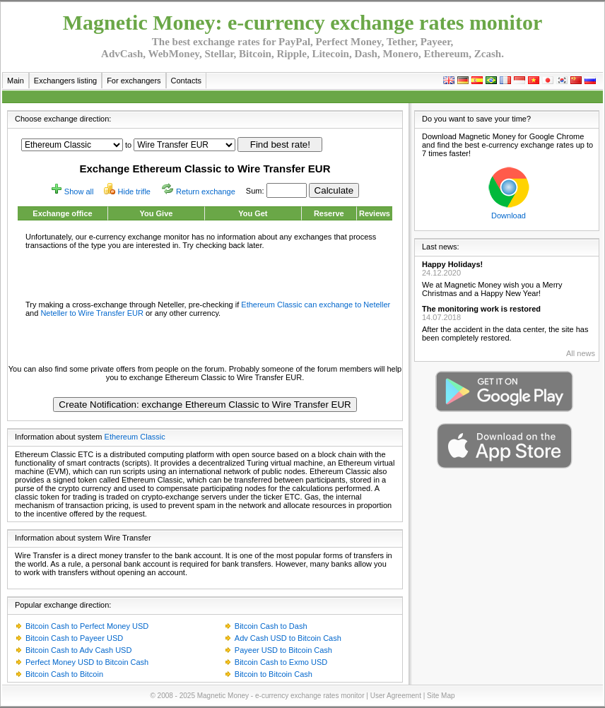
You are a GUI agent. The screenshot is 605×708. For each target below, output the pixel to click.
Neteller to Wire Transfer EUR (91, 313)
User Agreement (395, 696)
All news (580, 353)
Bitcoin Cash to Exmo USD (281, 662)
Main (15, 80)
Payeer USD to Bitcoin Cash (283, 650)
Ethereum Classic (135, 436)
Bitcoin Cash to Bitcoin (64, 674)
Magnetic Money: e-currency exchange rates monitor (302, 22)
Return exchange (205, 191)
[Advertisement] (205, 274)
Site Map (440, 696)
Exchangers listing (65, 80)
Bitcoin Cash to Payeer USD (74, 638)
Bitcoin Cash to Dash (271, 626)
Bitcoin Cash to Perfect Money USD (86, 626)
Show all (79, 191)
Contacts (186, 80)
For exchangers (133, 80)
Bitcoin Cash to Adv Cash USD (78, 650)
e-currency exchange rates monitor (310, 696)
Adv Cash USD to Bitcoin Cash (288, 638)
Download (508, 215)
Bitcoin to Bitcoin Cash (273, 674)
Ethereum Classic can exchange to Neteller (315, 304)
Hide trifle (134, 191)
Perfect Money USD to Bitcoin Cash (86, 662)
